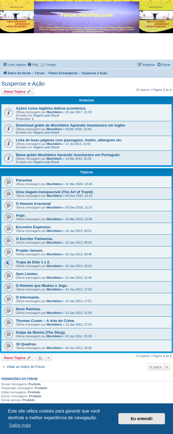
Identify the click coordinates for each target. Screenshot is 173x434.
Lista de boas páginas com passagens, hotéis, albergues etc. (69, 140)
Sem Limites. (27, 274)
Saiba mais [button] (20, 425)
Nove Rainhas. (28, 309)
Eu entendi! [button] (142, 418)
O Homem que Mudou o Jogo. (42, 285)
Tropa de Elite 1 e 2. (33, 262)
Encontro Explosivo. (34, 227)
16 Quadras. (26, 344)
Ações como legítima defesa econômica (51, 108)
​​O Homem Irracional (33, 204)
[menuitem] (32, 64)
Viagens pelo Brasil (46, 115)
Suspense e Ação (23, 84)
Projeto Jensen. (29, 250)
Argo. (20, 215)
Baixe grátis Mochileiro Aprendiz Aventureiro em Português (68, 155)
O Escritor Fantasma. (34, 239)
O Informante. (28, 297)
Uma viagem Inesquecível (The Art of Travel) (54, 192)
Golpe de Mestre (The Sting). (41, 332)
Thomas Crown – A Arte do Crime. (45, 321)
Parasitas (24, 180)
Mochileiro (54, 112)
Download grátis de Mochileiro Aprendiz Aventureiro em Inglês (70, 125)
